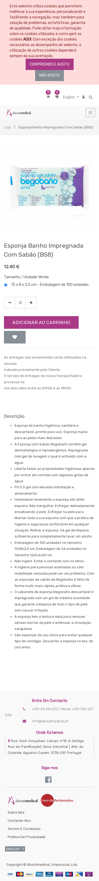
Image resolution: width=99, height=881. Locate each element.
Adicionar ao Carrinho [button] (41, 322)
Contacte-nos (19, 821)
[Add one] (31, 303)
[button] (15, 337)
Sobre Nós (16, 812)
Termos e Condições (24, 829)
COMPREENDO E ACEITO (49, 64)
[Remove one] (10, 303)
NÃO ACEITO (49, 75)
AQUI (27, 39)
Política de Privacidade (26, 837)
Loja (7, 127)
